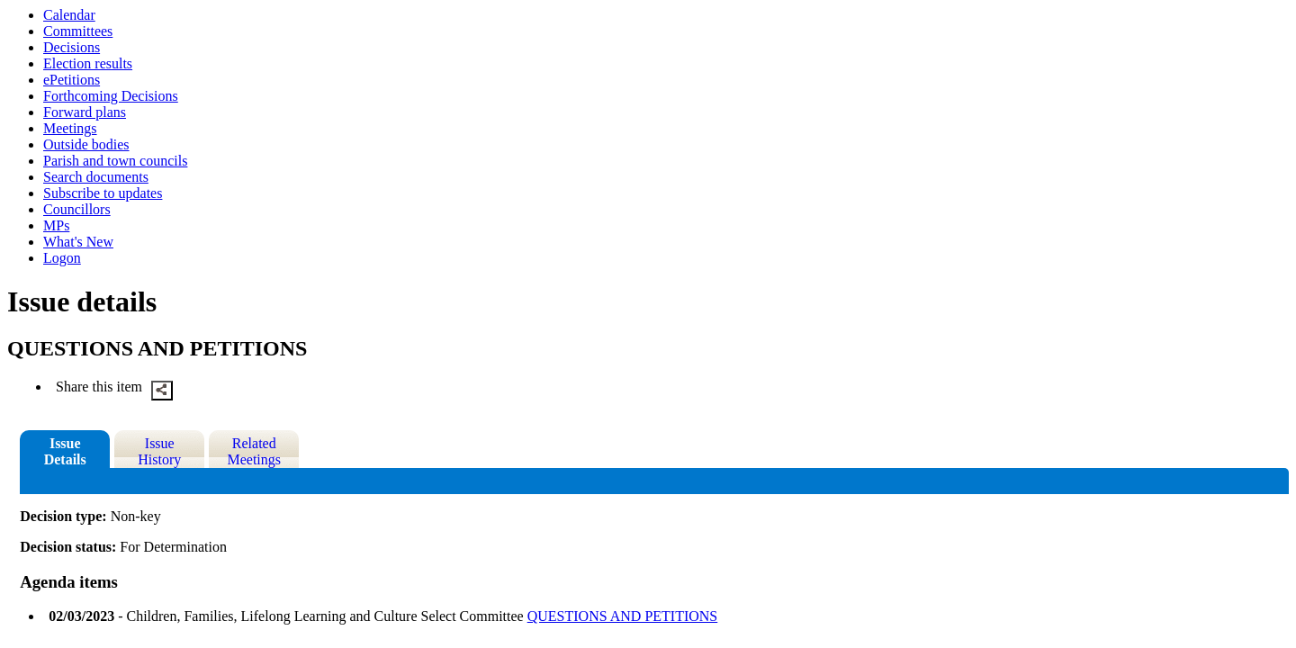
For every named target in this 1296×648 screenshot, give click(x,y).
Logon (62, 258)
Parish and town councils (115, 160)
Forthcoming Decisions (110, 96)
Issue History (159, 451)
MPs (56, 225)
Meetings (70, 128)
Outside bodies (86, 144)
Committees (77, 31)
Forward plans (84, 112)
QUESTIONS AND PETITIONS (622, 616)
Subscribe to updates (102, 193)
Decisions (71, 47)
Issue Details (65, 451)
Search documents (95, 176)
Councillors (77, 209)
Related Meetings (254, 451)
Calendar (69, 14)
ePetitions (71, 79)
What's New (78, 241)
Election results (87, 63)
